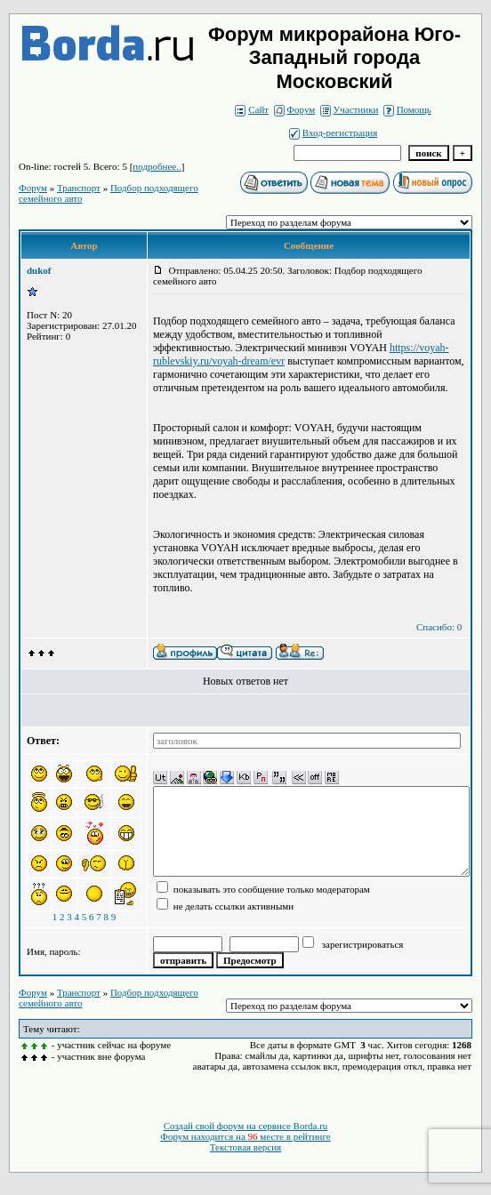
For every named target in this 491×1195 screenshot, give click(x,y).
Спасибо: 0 (439, 627)
